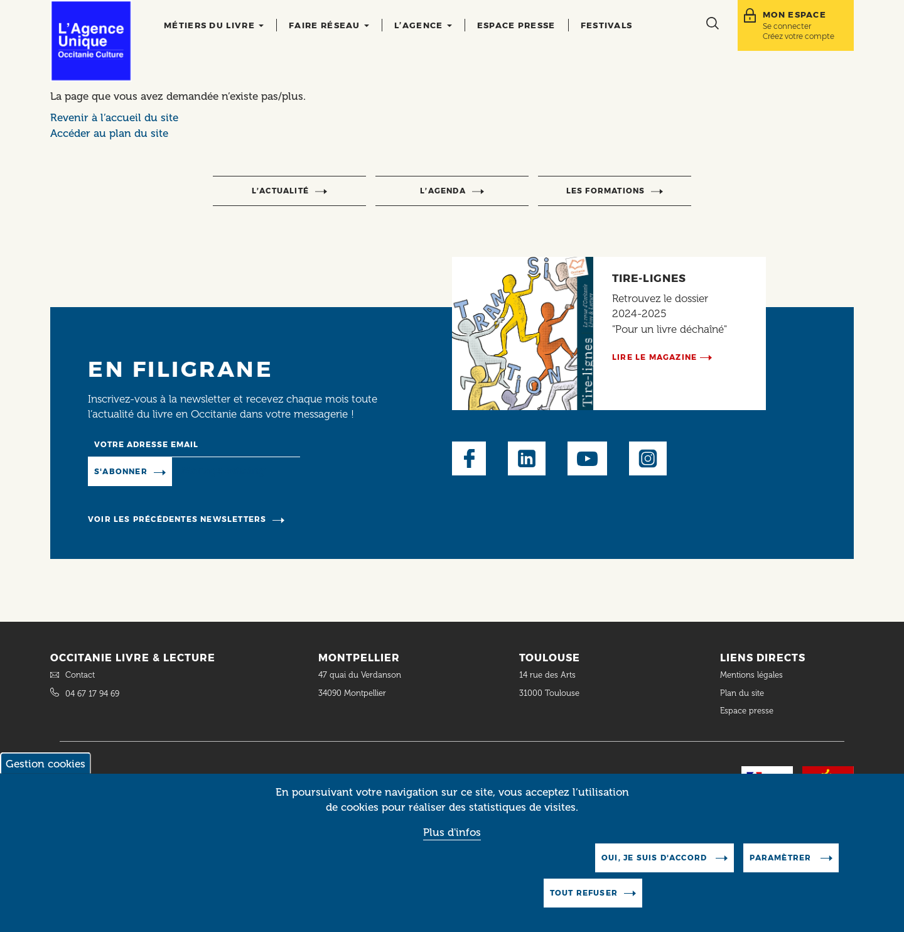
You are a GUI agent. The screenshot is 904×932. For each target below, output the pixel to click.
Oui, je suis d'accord (655, 870)
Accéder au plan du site (109, 133)
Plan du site (742, 693)
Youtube (587, 458)
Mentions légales (752, 675)
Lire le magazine (654, 357)
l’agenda (443, 190)
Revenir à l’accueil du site (114, 117)
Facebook (469, 458)
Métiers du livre (214, 25)
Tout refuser (584, 905)
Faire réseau (329, 25)
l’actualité (280, 190)
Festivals (607, 25)
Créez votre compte (798, 36)
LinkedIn (527, 458)
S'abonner (121, 471)
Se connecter (787, 26)
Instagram (648, 458)
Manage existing (223, 471)
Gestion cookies (45, 776)
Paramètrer (782, 870)
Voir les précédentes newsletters (177, 519)
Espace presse (516, 25)
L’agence (423, 25)
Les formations (605, 190)
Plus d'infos (452, 844)
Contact (80, 675)
